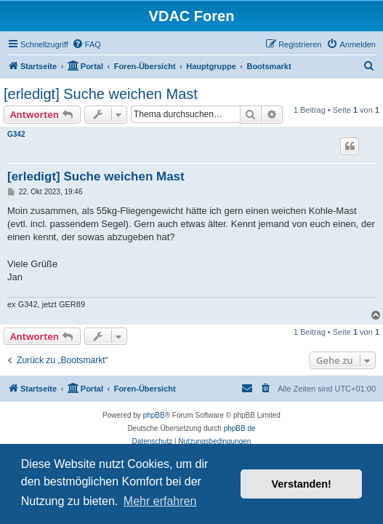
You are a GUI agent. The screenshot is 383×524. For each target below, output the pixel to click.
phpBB (154, 415)
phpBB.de (240, 428)
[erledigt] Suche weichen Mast (101, 94)
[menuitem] (86, 44)
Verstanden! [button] (301, 484)
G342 (16, 134)
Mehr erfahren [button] (160, 501)
